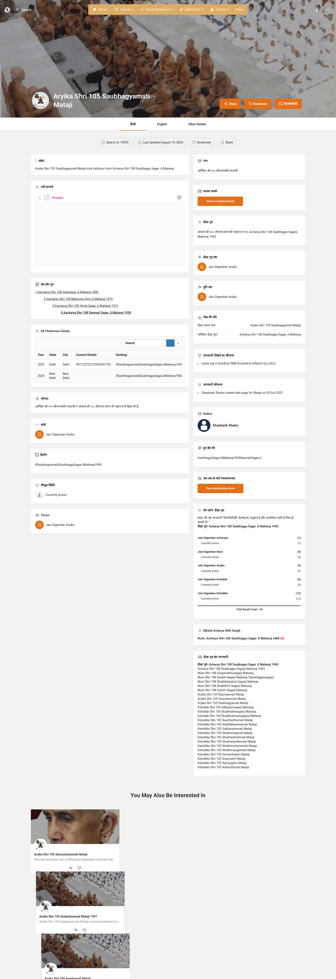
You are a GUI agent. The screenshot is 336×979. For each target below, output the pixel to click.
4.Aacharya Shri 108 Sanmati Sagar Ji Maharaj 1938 (96, 312)
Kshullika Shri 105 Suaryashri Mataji (221, 758)
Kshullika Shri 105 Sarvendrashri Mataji (224, 754)
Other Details (197, 124)
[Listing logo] (40, 100)
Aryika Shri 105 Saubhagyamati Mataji (223, 703)
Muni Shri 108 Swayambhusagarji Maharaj (226, 673)
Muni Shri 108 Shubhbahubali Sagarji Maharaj (228, 681)
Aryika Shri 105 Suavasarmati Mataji (222, 698)
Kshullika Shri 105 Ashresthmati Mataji (223, 767)
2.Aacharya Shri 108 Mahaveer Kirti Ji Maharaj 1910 (78, 299)
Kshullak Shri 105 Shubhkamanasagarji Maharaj (229, 716)
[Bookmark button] (79, 868)
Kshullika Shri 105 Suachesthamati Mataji (225, 720)
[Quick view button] (71, 868)
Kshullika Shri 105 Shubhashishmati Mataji (226, 737)
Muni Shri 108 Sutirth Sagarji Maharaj (222, 690)
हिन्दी (133, 124)
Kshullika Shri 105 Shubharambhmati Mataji (227, 741)
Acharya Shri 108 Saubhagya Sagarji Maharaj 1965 (231, 668)
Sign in (325, 9)
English (162, 124)
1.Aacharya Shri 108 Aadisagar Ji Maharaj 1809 (66, 292)
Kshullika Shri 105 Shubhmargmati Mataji (225, 733)
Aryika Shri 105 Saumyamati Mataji (221, 694)
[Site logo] (7, 9)
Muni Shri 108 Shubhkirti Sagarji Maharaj (225, 686)
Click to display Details (220, 201)
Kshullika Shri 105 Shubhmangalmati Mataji (227, 750)
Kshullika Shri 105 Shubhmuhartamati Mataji (227, 746)
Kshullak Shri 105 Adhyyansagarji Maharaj (225, 707)
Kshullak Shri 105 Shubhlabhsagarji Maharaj (227, 711)
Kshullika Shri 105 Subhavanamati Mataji (225, 728)
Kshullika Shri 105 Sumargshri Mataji (222, 763)
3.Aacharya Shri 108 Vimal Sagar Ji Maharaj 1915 (85, 305)
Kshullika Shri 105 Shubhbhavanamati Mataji (227, 724)
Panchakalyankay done (220, 488)
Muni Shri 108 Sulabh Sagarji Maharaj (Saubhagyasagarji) (236, 677)
